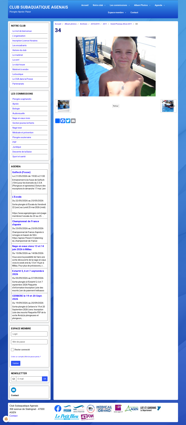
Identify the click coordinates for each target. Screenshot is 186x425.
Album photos (71, 24)
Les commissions (119, 5)
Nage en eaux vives (21, 118)
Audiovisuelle (18, 113)
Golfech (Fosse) (21, 172)
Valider (15, 363)
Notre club (98, 5)
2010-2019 (95, 24)
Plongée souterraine (21, 137)
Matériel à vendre (20, 69)
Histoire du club (19, 50)
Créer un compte (17, 357)
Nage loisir (17, 128)
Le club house (18, 64)
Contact (134, 12)
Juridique (16, 147)
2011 (105, 24)
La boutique (17, 74)
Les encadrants (19, 45)
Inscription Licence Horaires (24, 40)
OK (44, 379)
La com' (15, 60)
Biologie (16, 108)
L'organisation (18, 36)
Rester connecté (20, 349)
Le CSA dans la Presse (22, 79)
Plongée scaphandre (21, 99)
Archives (83, 24)
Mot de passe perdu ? (33, 357)
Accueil (84, 5)
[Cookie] (6, 419)
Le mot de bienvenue (22, 31)
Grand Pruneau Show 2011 (121, 24)
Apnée (15, 104)
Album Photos (141, 5)
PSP (14, 142)
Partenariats (18, 84)
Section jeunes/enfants (23, 123)
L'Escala (16, 196)
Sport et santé (19, 156)
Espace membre (116, 12)
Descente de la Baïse (22, 152)
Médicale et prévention (22, 132)
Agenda (159, 5)
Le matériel (17, 55)
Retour (115, 106)
